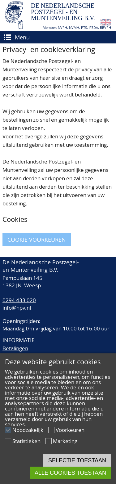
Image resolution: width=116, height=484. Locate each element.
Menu (22, 37)
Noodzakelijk (27, 429)
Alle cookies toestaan (70, 473)
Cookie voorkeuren (36, 239)
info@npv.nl (16, 307)
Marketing (65, 441)
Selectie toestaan (77, 460)
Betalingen (15, 348)
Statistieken (26, 441)
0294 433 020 (19, 300)
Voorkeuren (70, 429)
